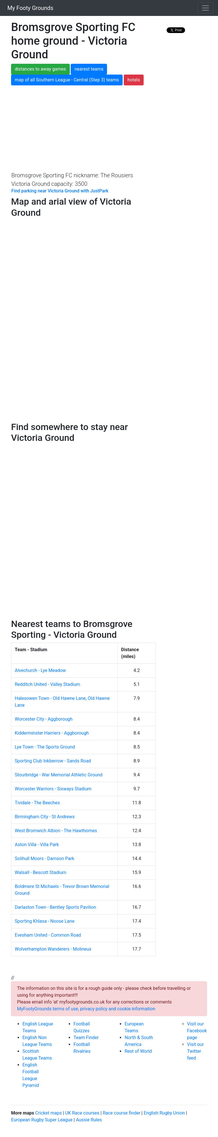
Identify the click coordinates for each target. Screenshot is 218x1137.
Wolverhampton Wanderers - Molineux (53, 949)
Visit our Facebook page (197, 1030)
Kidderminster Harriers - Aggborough (52, 733)
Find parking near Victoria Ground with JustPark (59, 191)
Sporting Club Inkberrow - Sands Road (53, 761)
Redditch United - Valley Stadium (47, 684)
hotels (133, 80)
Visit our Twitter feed (195, 1051)
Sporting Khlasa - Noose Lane (44, 921)
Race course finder (121, 1113)
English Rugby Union (164, 1113)
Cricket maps (48, 1113)
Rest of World (138, 1051)
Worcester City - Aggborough (44, 719)
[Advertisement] (109, 128)
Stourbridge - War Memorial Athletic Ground (58, 775)
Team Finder (86, 1037)
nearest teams (88, 69)
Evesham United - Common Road (48, 935)
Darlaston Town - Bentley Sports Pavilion (55, 907)
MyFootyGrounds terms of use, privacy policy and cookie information (86, 1008)
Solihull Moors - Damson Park (44, 858)
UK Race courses (82, 1113)
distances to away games (40, 69)
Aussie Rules (89, 1119)
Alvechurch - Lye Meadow (40, 670)
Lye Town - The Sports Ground (45, 747)
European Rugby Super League (42, 1119)
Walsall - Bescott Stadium (40, 872)
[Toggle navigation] (205, 8)
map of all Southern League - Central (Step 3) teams (67, 80)
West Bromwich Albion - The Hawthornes (56, 830)
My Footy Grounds (29, 8)
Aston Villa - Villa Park (37, 844)
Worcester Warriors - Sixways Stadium (53, 788)
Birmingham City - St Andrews (45, 816)
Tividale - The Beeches (37, 802)
